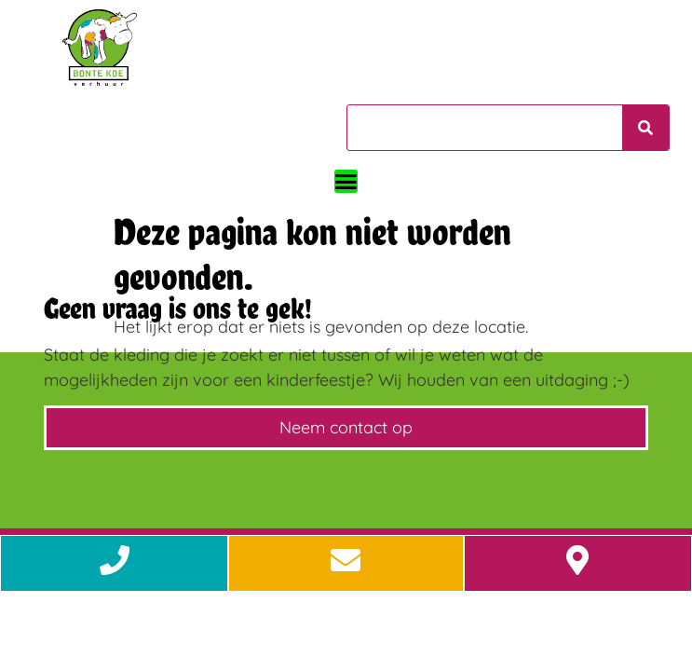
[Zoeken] (645, 127)
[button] (346, 181)
